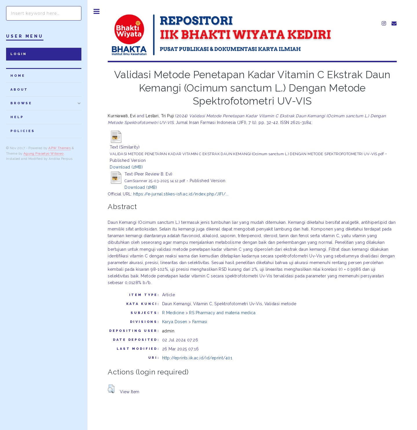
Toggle (96, 11)
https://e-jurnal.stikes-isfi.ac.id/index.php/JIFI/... (180, 194)
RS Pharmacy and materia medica (222, 312)
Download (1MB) (141, 187)
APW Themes (59, 148)
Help (16, 117)
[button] (111, 389)
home (17, 76)
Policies (22, 131)
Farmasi (199, 321)
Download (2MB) (126, 167)
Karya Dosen (174, 321)
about (19, 90)
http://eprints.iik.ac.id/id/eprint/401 (197, 358)
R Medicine (173, 312)
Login (18, 54)
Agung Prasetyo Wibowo (43, 153)
